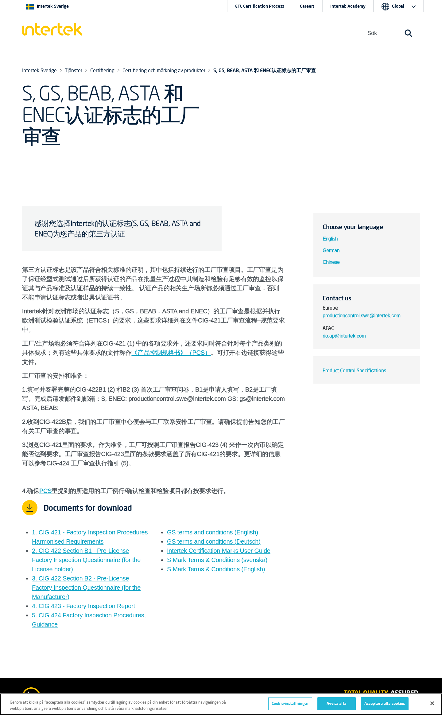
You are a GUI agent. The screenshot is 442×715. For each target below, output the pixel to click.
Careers (307, 6)
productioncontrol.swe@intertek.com (362, 315)
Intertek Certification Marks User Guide (218, 550)
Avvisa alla (336, 703)
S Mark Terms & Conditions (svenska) (217, 560)
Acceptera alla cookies (384, 703)
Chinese (332, 262)
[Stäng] (432, 703)
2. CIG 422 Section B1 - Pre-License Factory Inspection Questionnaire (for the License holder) (86, 559)
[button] (165, 33)
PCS (45, 490)
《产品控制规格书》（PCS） (171, 352)
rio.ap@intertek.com (345, 335)
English (330, 238)
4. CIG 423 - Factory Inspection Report (83, 606)
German (331, 250)
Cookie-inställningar (290, 703)
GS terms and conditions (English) (212, 532)
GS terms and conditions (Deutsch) (214, 541)
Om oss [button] (226, 33)
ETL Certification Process (260, 6)
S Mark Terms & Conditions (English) (216, 569)
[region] (221, 704)
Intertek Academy (348, 6)
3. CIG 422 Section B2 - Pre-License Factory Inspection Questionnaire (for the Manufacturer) (86, 587)
